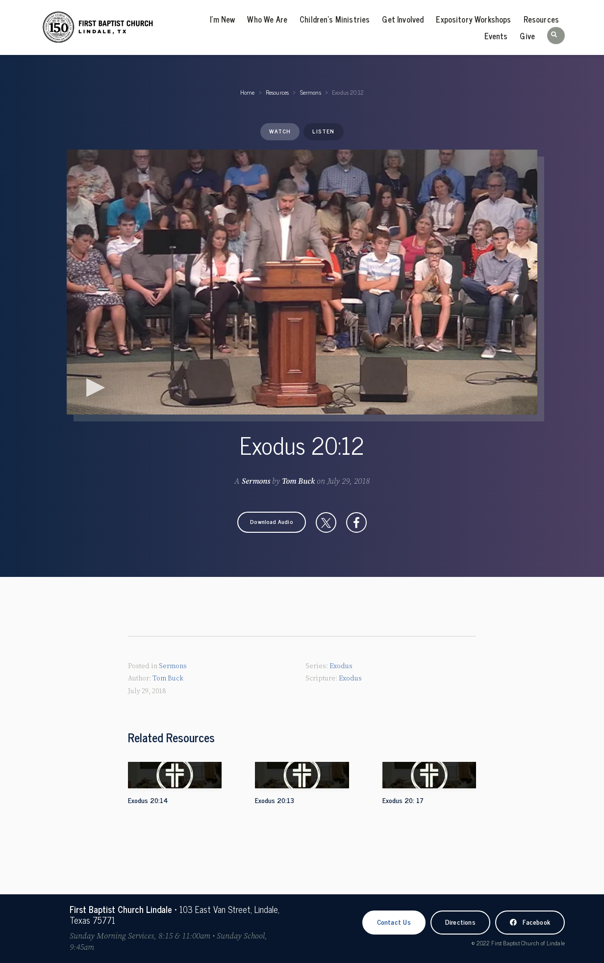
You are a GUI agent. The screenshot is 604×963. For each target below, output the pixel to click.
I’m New (222, 19)
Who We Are (267, 19)
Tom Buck (298, 481)
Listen (323, 131)
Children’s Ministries (335, 19)
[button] (556, 35)
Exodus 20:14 (148, 800)
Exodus (340, 666)
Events (495, 35)
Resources (541, 19)
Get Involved (403, 19)
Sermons (310, 92)
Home (247, 92)
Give (527, 35)
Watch (280, 131)
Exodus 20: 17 (403, 800)
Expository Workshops (473, 19)
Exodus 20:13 (274, 800)
